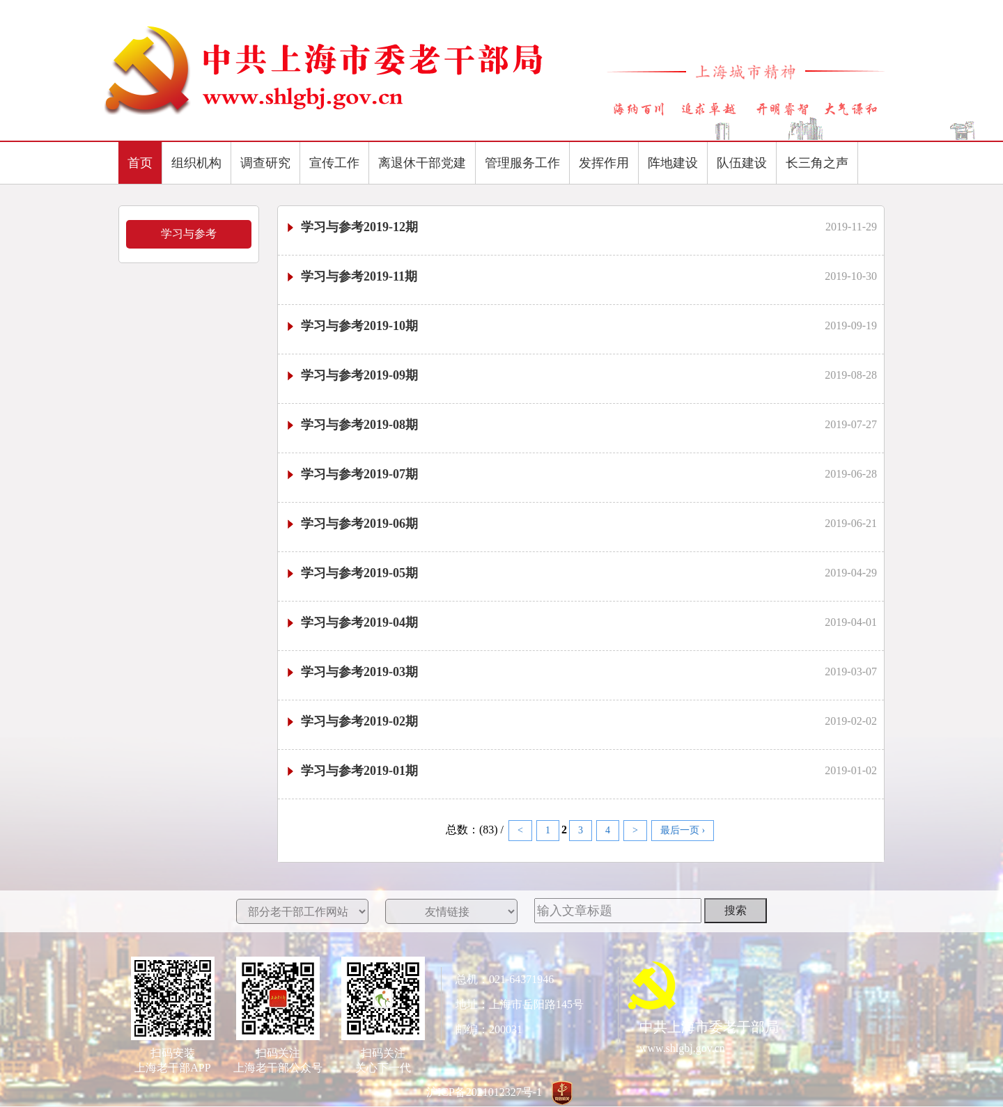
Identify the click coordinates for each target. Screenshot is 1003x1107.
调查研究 (265, 163)
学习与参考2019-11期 (351, 276)
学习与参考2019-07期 (351, 474)
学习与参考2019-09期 (351, 375)
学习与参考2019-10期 (351, 326)
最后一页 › (682, 830)
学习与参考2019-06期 (351, 524)
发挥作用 (604, 163)
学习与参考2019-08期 (351, 425)
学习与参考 (189, 234)
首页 (140, 163)
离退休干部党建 (422, 163)
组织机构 (196, 163)
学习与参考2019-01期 (351, 771)
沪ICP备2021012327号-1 (484, 1092)
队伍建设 (742, 163)
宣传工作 (334, 163)
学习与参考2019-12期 (351, 227)
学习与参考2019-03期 (351, 672)
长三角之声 (817, 163)
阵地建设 (673, 163)
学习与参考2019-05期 (351, 573)
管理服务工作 (522, 163)
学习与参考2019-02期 (351, 721)
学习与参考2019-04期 (351, 622)
